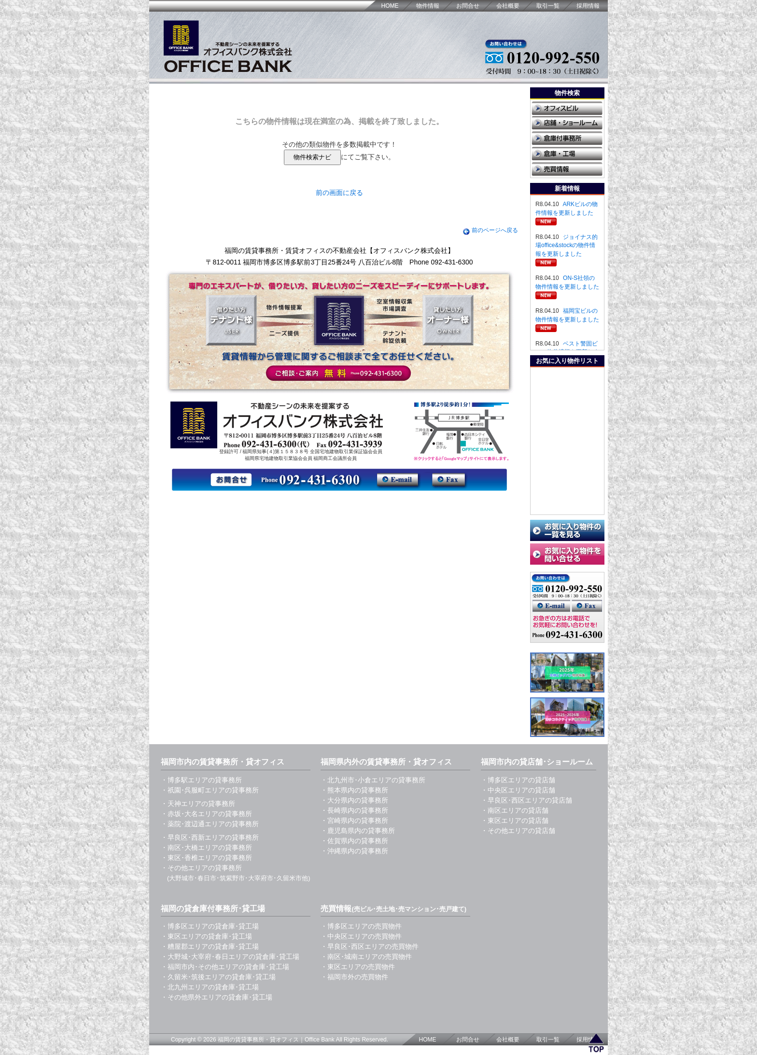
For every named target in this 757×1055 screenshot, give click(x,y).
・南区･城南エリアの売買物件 (366, 956)
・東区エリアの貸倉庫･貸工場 (206, 936)
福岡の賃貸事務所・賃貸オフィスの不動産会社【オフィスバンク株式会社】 (339, 250)
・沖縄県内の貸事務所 (354, 851)
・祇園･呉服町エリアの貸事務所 (210, 790)
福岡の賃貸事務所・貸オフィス (258, 1039)
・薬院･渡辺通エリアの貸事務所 (210, 824)
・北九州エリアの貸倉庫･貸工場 (210, 987)
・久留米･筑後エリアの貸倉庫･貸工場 (218, 977)
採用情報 (588, 5)
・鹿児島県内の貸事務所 (358, 830)
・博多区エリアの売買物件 (361, 926)
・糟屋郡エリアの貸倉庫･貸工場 (210, 946)
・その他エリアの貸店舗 (518, 830)
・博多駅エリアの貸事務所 (201, 780)
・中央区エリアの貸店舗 (518, 790)
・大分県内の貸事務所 (354, 800)
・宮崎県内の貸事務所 (354, 820)
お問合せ (467, 5)
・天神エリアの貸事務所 (198, 803)
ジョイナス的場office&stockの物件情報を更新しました (566, 245)
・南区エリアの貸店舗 (514, 810)
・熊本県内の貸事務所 (354, 790)
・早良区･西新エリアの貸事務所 (210, 837)
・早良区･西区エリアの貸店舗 (526, 800)
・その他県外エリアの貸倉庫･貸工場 (216, 997)
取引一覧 (548, 5)
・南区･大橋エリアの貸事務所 (206, 847)
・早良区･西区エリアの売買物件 (370, 946)
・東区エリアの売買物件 (358, 967)
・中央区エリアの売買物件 (361, 936)
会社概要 (507, 5)
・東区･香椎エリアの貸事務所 (206, 857)
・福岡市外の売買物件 (354, 977)
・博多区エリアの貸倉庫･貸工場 (210, 926)
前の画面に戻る (339, 192)
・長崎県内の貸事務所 (354, 810)
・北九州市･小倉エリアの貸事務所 (373, 780)
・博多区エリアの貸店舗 (518, 780)
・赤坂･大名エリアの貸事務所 (206, 814)
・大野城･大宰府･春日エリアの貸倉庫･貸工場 (230, 956)
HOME (390, 5)
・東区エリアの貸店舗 (514, 820)
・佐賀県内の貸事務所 (354, 841)
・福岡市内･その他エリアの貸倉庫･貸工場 (225, 967)
